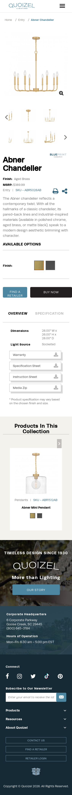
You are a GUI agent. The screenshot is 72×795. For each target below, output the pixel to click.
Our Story (36, 590)
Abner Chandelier (42, 19)
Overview (18, 313)
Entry (21, 19)
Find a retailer (36, 749)
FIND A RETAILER (15, 293)
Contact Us (36, 740)
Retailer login (36, 758)
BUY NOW (51, 292)
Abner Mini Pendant (36, 507)
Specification (49, 313)
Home (8, 19)
